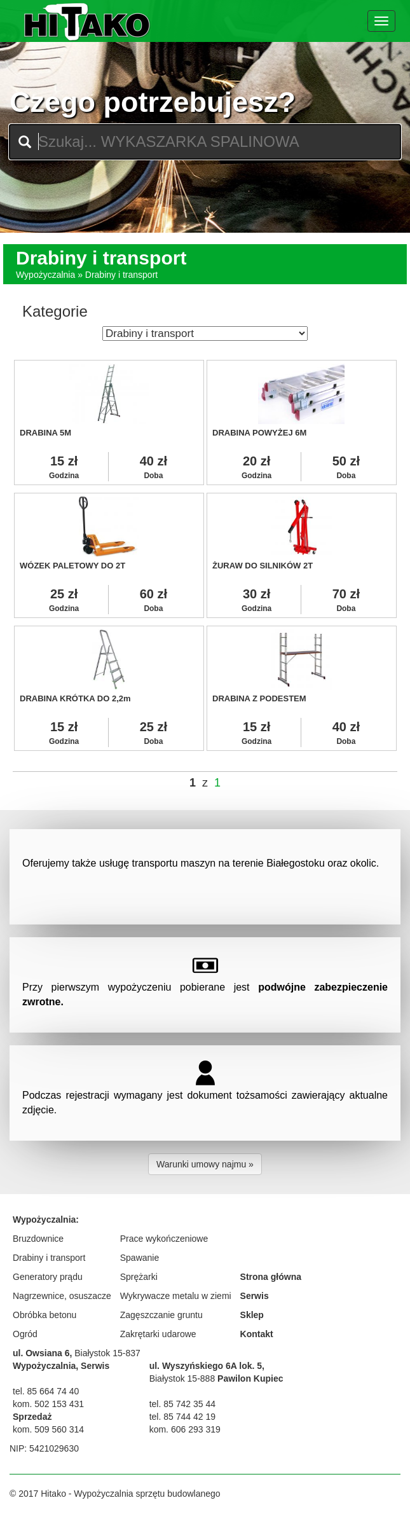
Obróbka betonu (44, 1315)
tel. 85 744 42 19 (182, 1417)
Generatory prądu (48, 1277)
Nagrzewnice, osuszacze (62, 1296)
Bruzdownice (38, 1239)
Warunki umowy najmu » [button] (205, 1164)
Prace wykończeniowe (164, 1239)
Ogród (25, 1334)
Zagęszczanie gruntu (161, 1315)
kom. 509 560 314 (48, 1429)
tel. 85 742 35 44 (182, 1404)
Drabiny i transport (49, 1258)
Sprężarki (139, 1277)
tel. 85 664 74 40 (46, 1391)
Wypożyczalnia (45, 275)
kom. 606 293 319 (185, 1429)
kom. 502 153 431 (48, 1404)
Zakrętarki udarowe (158, 1334)
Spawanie (140, 1258)
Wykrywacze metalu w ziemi (175, 1296)
